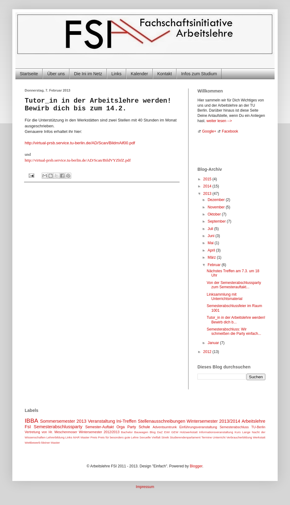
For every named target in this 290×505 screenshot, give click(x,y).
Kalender (139, 73)
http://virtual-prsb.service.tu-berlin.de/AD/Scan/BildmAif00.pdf (80, 143)
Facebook (230, 131)
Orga (121, 427)
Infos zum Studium (199, 73)
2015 (208, 179)
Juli (211, 229)
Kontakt (164, 73)
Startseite (29, 73)
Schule (144, 427)
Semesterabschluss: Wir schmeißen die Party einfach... (234, 331)
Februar (215, 265)
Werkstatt (259, 437)
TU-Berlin (258, 427)
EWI (167, 432)
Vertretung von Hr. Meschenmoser (51, 432)
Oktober (215, 214)
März (212, 257)
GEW (174, 432)
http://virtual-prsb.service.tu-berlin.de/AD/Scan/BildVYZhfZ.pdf (78, 160)
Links (116, 73)
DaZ (160, 432)
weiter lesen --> (219, 121)
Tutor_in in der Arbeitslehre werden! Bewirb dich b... (236, 319)
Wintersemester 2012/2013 (99, 432)
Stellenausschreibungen (161, 421)
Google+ (209, 131)
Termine (206, 437)
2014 (208, 186)
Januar (214, 343)
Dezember (217, 200)
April (212, 250)
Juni (211, 236)
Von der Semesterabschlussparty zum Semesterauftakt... (234, 285)
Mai (211, 243)
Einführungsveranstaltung (198, 427)
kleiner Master (50, 442)
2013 (208, 193)
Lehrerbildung (55, 437)
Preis (93, 437)
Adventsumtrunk (165, 427)
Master (85, 437)
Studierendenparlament (185, 437)
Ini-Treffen (126, 421)
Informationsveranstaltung (216, 432)
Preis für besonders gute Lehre (118, 437)
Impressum (145, 487)
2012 (208, 352)
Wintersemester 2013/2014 (213, 421)
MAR (76, 437)
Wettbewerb (32, 442)
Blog (152, 432)
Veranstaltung (101, 421)
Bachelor (127, 432)
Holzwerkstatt (189, 432)
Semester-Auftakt (99, 427)
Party (131, 427)
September (217, 221)
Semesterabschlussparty (58, 426)
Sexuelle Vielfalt (149, 437)
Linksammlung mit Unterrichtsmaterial (224, 296)
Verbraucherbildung (239, 437)
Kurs (237, 432)
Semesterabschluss (234, 427)
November (217, 207)
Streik (165, 437)
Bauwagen (141, 432)
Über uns (56, 73)
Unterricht (219, 437)
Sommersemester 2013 (63, 421)
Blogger (196, 466)
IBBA (31, 420)
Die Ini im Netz (88, 73)
